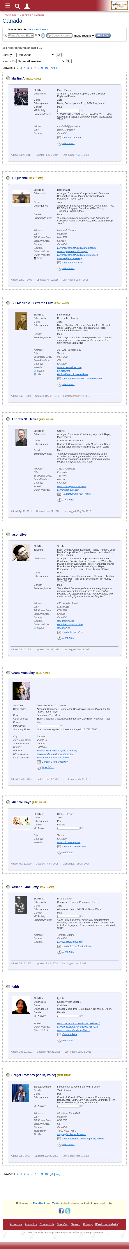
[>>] (52, 67)
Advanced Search (38, 29)
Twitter (56, 1203)
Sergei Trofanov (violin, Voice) (33, 1075)
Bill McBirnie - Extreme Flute (72, 374)
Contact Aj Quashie (72, 262)
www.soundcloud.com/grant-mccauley (57, 750)
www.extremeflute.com (69, 367)
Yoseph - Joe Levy (25, 887)
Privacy (88, 1224)
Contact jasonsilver (72, 632)
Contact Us (46, 1224)
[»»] (57, 67)
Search (75, 1224)
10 (46, 67)
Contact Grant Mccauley (55, 761)
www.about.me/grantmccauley (53, 757)
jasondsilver (63, 628)
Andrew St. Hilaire (24, 419)
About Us (31, 1224)
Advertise (16, 1224)
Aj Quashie (19, 178)
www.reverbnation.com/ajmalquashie (77, 248)
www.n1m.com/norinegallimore (73, 1030)
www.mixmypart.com (68, 489)
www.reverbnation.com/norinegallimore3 (78, 1023)
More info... (68, 143)
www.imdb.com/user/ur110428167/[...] (77, 1026)
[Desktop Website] (107, 1224)
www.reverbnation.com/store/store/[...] (77, 255)
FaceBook (39, 1203)
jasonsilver (19, 534)
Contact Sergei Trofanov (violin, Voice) (83, 1138)
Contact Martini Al (71, 137)
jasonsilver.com (65, 621)
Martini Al (18, 78)
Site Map (62, 1224)
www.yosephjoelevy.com (70, 942)
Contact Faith (69, 1034)
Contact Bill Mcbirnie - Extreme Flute (82, 378)
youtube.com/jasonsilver (70, 624)
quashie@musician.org (69, 258)
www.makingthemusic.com (71, 486)
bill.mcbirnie (63, 371)
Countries (25, 14)
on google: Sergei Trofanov (71, 1134)
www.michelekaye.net (68, 842)
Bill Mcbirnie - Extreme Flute (32, 303)
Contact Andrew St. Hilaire (76, 494)
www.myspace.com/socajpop (72, 251)
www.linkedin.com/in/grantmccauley (56, 754)
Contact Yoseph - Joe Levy (76, 946)
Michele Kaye (21, 802)
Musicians (10, 14)
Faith (15, 986)
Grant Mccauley (23, 672)
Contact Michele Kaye (74, 846)
